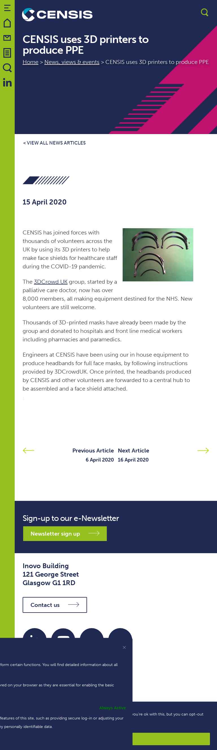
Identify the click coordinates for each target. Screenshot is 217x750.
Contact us (55, 605)
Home (30, 62)
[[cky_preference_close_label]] (124, 647)
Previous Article (93, 450)
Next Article (133, 450)
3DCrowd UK (51, 281)
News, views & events (71, 62)
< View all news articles (54, 143)
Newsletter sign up (65, 533)
